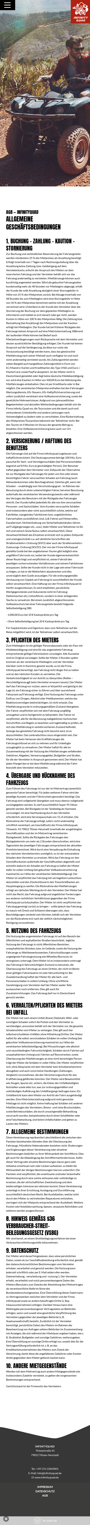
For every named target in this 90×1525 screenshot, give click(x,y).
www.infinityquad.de (47, 1477)
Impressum (45, 1486)
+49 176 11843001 (47, 1468)
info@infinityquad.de (49, 1473)
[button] (6, 1519)
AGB (45, 1495)
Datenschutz (45, 1491)
